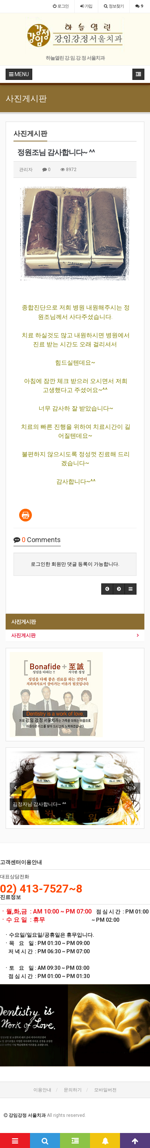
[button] (107, 589)
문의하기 (73, 1089)
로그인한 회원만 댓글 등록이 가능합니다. (75, 564)
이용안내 (42, 1089)
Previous (15, 788)
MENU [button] (19, 74)
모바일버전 (105, 1089)
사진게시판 (23, 635)
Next (134, 788)
